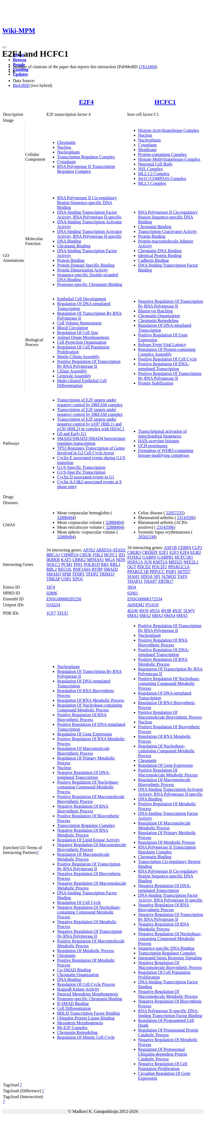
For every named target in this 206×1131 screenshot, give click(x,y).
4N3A (154, 610)
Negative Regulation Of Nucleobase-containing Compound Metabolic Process (89, 912)
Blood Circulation (72, 327)
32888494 (65, 517)
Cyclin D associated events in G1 (85, 477)
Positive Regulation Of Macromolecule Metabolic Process (168, 772)
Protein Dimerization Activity (82, 270)
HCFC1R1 (184, 557)
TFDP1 (78, 574)
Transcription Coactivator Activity (167, 231)
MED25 (175, 562)
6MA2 (145, 615)
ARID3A (104, 550)
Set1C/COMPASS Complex (162, 178)
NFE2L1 (190, 562)
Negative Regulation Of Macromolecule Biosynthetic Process (91, 847)
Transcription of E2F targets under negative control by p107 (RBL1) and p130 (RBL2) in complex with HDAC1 (90, 424)
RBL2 (51, 569)
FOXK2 (134, 557)
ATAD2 (119, 550)
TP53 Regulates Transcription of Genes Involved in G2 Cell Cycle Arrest (91, 450)
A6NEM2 (135, 605)
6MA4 (169, 615)
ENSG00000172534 (144, 599)
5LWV (189, 610)
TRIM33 (106, 574)
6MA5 (182, 615)
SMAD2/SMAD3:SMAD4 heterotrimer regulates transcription (91, 441)
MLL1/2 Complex (154, 173)
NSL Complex (150, 169)
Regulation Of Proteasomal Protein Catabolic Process (168, 1032)
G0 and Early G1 (71, 433)
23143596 (185, 517)
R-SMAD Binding (73, 1003)
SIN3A (146, 576)
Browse (19, 59)
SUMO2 (168, 576)
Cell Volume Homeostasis (79, 323)
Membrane (147, 149)
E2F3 (174, 552)
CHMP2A (69, 555)
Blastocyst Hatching (155, 311)
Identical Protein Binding (160, 255)
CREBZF (150, 552)
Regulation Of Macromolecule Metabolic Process (83, 856)
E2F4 (86, 101)
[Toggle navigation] (4, 47)
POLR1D (92, 564)
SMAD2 (111, 569)
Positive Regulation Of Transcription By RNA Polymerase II (88, 364)
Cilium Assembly (72, 371)
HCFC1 (165, 101)
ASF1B (170, 547)
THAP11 (135, 581)
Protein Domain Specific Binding (86, 265)
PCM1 (66, 564)
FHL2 (98, 555)
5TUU (62, 613)
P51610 (152, 605)
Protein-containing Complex (162, 154)
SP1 (157, 576)
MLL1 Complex (152, 183)
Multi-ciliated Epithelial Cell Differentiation (82, 383)
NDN (120, 559)
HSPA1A (135, 562)
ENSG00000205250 (63, 599)
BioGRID (21, 85)
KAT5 (66, 559)
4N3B (166, 610)
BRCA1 (53, 555)
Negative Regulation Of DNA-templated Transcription (83, 775)
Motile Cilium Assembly (78, 356)
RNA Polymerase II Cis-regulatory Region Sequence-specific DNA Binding (87, 202)
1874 (50, 587)
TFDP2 (92, 574)
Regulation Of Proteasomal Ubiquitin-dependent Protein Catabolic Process (162, 1054)
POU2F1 (159, 567)
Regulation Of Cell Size (77, 332)
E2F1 (163, 552)
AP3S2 (89, 550)
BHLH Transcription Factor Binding (88, 1013)
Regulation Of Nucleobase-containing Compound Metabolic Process (89, 707)
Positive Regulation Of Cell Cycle (167, 359)
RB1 (105, 564)
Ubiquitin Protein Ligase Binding (86, 1018)
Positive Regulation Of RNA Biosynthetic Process (81, 717)
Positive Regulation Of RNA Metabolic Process (162, 661)
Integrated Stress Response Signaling (170, 958)
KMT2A (160, 562)
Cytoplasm (66, 161)
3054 (131, 587)
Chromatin (66, 142)
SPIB (66, 574)
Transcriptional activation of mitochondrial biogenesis (162, 433)
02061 (132, 593)
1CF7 (51, 613)
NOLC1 (53, 564)
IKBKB (53, 559)
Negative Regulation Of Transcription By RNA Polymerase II (170, 303)
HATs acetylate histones (158, 441)
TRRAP (53, 579)
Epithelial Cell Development (81, 299)
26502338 (146, 537)
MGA (110, 559)
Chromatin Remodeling (158, 320)
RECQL (65, 569)
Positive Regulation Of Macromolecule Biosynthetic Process (90, 799)
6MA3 (157, 615)
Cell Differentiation (74, 1008)
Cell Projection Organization (81, 342)
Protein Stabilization (155, 383)
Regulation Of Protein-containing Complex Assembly (167, 351)
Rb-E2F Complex (72, 1027)
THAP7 (150, 581)
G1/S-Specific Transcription (81, 467)
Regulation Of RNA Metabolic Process (90, 700)
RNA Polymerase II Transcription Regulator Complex (86, 169)
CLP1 (197, 547)
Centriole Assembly (74, 376)
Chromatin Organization (159, 315)
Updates (20, 74)
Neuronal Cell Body (155, 164)
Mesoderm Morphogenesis (80, 1023)
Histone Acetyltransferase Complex (168, 130)
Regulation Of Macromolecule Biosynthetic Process (83, 751)
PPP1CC (157, 571)
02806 (51, 593)
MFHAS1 (95, 559)
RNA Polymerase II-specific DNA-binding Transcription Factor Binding (170, 1013)
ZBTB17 (165, 581)
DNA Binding (69, 241)
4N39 (144, 610)
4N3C (177, 610)
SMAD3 (53, 574)
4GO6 (132, 610)
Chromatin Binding (73, 246)
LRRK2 (79, 559)
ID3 (122, 555)
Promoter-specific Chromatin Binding (89, 284)
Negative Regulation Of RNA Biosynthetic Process (82, 808)
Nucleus (64, 147)
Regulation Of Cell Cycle (79, 902)
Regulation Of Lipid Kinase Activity (88, 840)
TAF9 (182, 576)
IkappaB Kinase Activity (78, 989)
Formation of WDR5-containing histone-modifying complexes (165, 453)
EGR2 (195, 552)
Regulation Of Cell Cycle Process (86, 984)
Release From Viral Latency (162, 344)
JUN (148, 562)
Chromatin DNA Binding (160, 250)
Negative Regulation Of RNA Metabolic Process (82, 832)
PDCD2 (144, 567)
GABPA (149, 557)
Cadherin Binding (153, 260)
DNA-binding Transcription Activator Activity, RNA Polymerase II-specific (89, 234)
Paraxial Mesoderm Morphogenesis (87, 994)
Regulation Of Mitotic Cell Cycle (86, 1037)
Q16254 (53, 605)
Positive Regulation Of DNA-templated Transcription (163, 366)
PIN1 (78, 564)
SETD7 (184, 571)
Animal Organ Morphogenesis (83, 337)
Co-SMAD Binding (74, 970)
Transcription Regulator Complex (86, 157)
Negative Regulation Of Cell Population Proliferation (162, 1066)
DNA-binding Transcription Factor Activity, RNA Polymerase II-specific (89, 214)
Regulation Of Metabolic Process (85, 950)
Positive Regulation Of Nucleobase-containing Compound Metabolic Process (88, 787)
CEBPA (184, 547)
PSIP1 (171, 571)
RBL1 (115, 564)
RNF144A (82, 569)
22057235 (174, 513)
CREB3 (134, 552)
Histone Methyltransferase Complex (169, 159)
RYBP (97, 569)
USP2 (66, 579)
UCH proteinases (153, 445)
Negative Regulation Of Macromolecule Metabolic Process (168, 994)
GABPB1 (165, 557)
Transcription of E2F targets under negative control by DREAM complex (90, 402)
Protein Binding (70, 260)
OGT (131, 567)
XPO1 (77, 579)
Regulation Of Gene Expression (84, 734)
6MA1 (133, 615)
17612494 (147, 66)
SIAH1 (133, 576)
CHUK (86, 555)
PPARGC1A (178, 567)
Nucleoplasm (68, 152)
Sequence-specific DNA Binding (166, 948)
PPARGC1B (138, 571)
